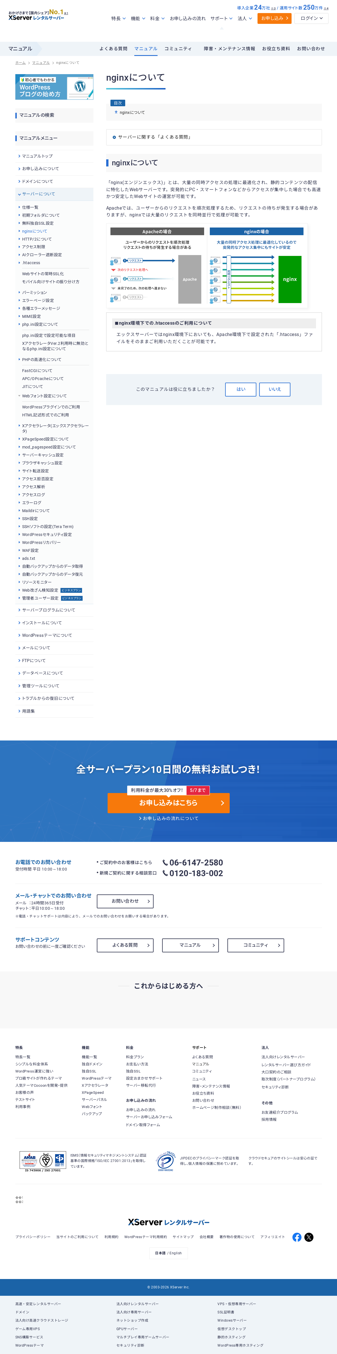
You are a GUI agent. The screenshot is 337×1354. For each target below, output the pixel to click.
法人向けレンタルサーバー (137, 1304)
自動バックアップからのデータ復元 (52, 574)
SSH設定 (30, 518)
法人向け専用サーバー (134, 1312)
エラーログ (31, 502)
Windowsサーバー (232, 1320)
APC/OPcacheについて (43, 378)
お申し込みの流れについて (171, 818)
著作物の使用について (237, 1237)
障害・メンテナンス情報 (229, 48)
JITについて (32, 386)
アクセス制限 (33, 247)
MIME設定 (31, 316)
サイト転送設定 (35, 471)
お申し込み (272, 30)
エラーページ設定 (38, 300)
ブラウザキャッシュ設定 (42, 463)
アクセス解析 (33, 487)
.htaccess (31, 262)
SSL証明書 (225, 1312)
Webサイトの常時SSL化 (43, 274)
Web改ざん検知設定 (52, 590)
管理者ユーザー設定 (52, 598)
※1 (72, 23)
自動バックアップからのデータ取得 (52, 566)
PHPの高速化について (42, 359)
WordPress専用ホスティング (240, 1345)
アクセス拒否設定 (38, 479)
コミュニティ (178, 48)
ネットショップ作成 (132, 1320)
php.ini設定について (40, 324)
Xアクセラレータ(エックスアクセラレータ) (55, 428)
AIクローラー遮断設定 (42, 255)
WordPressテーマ (29, 1345)
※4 (326, 20)
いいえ (275, 389)
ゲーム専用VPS (27, 1329)
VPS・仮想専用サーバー (236, 1304)
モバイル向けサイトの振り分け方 (51, 281)
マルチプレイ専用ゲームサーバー (142, 1337)
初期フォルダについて (41, 215)
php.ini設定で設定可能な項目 (49, 335)
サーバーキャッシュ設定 (43, 455)
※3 (273, 20)
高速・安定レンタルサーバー (38, 1304)
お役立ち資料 (276, 48)
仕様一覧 (30, 207)
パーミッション (34, 292)
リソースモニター (37, 582)
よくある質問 (113, 48)
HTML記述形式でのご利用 (45, 415)
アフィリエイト (272, 1237)
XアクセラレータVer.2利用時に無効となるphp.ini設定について (55, 346)
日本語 (160, 1253)
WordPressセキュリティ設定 (47, 534)
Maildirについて (36, 510)
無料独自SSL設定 (38, 223)
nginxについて (35, 231)
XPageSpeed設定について (45, 439)
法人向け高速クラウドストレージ (41, 1320)
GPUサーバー (127, 1329)
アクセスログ (33, 495)
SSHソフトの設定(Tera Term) (48, 526)
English (175, 1253)
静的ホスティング (231, 1337)
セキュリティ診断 (130, 1345)
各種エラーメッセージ (41, 308)
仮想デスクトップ (231, 1329)
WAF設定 (30, 550)
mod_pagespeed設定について (49, 447)
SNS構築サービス (29, 1337)
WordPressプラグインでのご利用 (51, 407)
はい (240, 389)
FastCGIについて (37, 370)
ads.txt (28, 558)
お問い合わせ (311, 48)
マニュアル (146, 48)
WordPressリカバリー (41, 542)
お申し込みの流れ (188, 31)
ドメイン (22, 1312)
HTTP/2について (37, 239)
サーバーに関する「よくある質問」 (155, 137)
